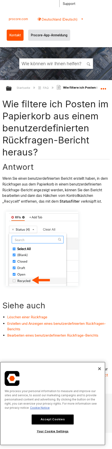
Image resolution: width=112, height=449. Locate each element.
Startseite (24, 88)
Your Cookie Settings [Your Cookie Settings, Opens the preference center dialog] (53, 431)
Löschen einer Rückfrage (27, 317)
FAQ (43, 88)
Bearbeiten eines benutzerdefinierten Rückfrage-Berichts (52, 335)
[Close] (99, 369)
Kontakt (15, 35)
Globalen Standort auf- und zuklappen (103, 87)
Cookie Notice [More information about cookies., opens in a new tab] (40, 407)
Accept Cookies (53, 419)
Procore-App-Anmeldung (49, 35)
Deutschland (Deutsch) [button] (59, 19)
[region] (52, 403)
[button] (88, 63)
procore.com (18, 19)
